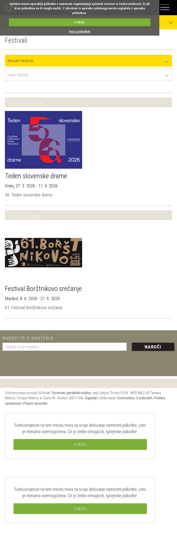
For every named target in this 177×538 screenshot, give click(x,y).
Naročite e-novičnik (28, 338)
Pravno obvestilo (35, 403)
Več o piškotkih (79, 31)
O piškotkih (144, 398)
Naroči (153, 347)
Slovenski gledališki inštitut (71, 393)
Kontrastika (125, 398)
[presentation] (39, 361)
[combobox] (88, 61)
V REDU (80, 22)
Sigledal (91, 398)
